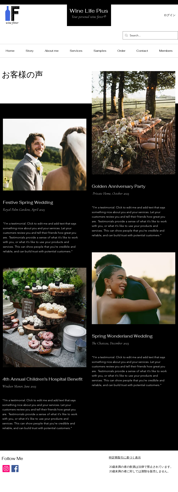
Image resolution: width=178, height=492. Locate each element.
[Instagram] (6, 468)
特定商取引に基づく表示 (125, 457)
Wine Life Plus (89, 10)
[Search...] (150, 35)
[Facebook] (15, 468)
